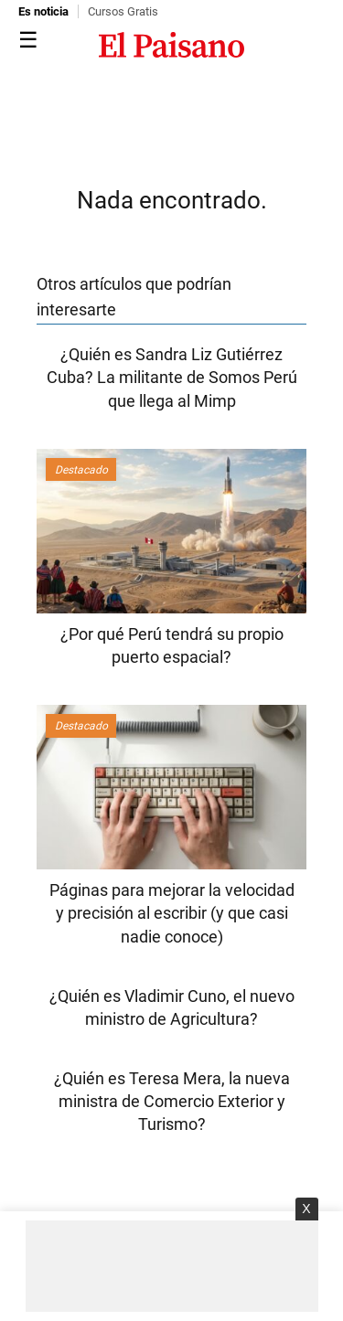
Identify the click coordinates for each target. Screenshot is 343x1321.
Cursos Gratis (123, 11)
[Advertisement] (172, 1266)
